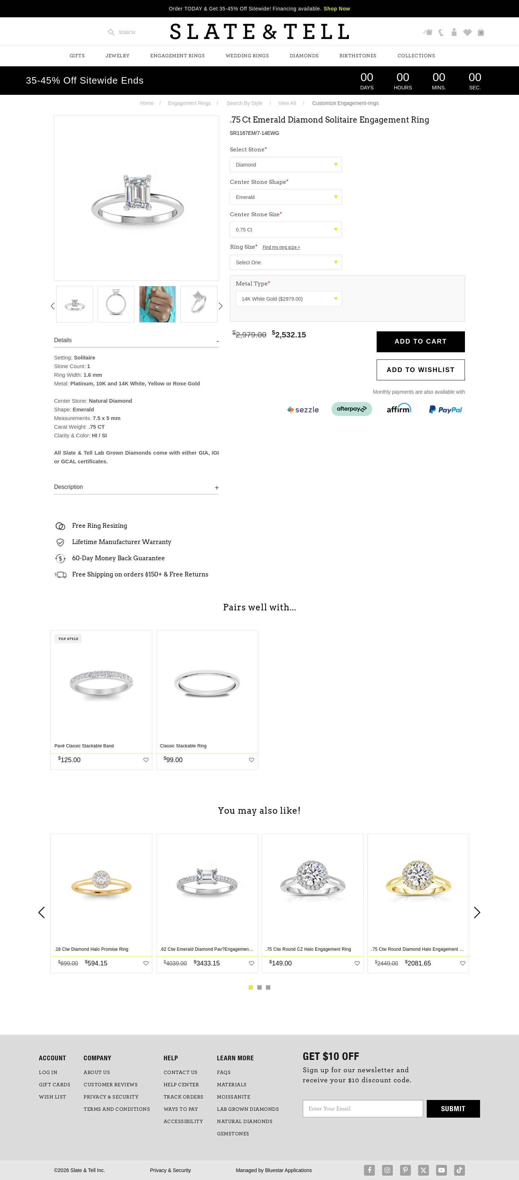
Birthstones (358, 55)
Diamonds (304, 55)
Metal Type (253, 283)
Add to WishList (421, 370)
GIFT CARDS (54, 1084)
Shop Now (337, 9)
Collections (416, 55)
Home (147, 103)
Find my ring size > (281, 247)
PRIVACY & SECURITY (111, 1097)
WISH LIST (52, 1097)
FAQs (224, 1072)
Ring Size (265, 246)
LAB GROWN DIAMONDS (248, 1109)
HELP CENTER (181, 1084)
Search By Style (245, 103)
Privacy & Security (170, 1170)
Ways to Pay (181, 1109)
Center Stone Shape (259, 181)
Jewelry (118, 55)
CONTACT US (181, 1072)
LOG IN (48, 1072)
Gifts (77, 55)
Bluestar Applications (288, 1170)
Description (68, 487)
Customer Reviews (111, 1084)
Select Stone (248, 149)
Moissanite (233, 1097)
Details (63, 340)
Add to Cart (421, 341)
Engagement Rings (177, 55)
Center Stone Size (256, 214)
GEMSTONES (233, 1133)
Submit (453, 1108)
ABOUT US (97, 1072)
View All (287, 103)
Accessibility (183, 1121)
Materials (232, 1084)
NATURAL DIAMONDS (244, 1121)
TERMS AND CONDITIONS (117, 1109)
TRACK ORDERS (184, 1097)
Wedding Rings (247, 55)
